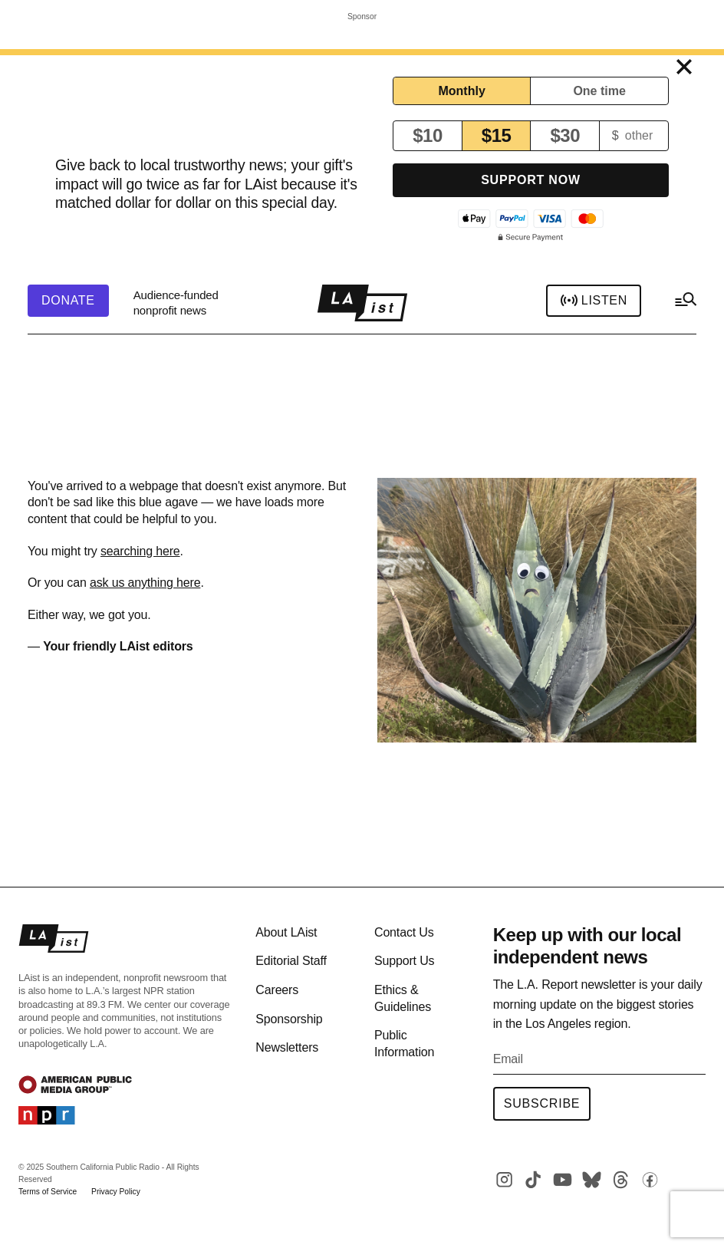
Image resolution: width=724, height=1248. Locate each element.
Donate (68, 301)
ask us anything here (145, 582)
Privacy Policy (115, 1191)
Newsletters (286, 1047)
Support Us (404, 960)
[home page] (362, 303)
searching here (140, 551)
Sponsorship (288, 1019)
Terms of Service (47, 1191)
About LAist (286, 932)
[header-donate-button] (68, 301)
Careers (276, 989)
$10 (428, 135)
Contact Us (404, 932)
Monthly (461, 90)
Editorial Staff (290, 960)
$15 (497, 135)
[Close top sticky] (684, 67)
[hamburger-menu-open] (684, 303)
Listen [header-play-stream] (593, 300)
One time (599, 90)
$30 (565, 135)
